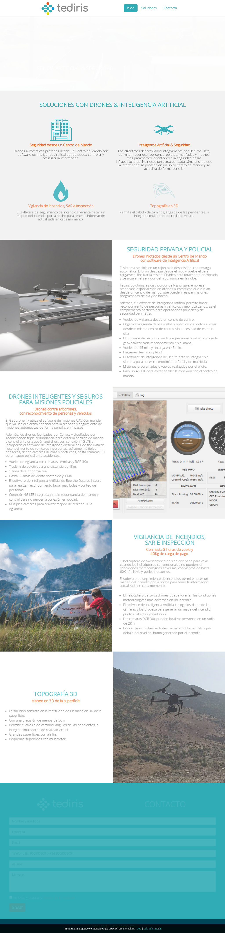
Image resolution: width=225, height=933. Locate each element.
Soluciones (149, 8)
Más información (152, 928)
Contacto (170, 8)
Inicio (130, 8)
